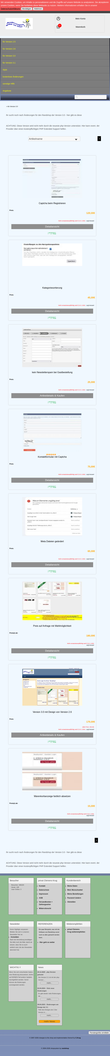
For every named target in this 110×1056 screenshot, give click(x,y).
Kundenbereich (74, 880)
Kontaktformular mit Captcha (52, 457)
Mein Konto (80, 19)
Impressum (43, 894)
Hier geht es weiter (47, 942)
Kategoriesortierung (52, 288)
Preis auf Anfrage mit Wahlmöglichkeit (52, 626)
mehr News (49, 1021)
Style (5, 70)
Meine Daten (72, 886)
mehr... (49, 983)
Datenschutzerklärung (10, 9)
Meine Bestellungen (75, 894)
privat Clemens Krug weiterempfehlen (76, 930)
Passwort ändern (74, 898)
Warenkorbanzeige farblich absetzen (52, 796)
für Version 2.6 (9, 49)
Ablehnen (38, 9)
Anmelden (15, 937)
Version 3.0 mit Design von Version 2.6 (52, 712)
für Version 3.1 (9, 63)
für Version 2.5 (9, 42)
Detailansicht (52, 226)
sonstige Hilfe (9, 84)
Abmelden (71, 902)
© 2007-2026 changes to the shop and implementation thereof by (55, 1038)
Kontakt (42, 886)
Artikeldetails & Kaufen (52, 395)
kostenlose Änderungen (13, 77)
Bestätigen (26, 9)
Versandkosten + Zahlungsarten (46, 903)
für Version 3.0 (9, 56)
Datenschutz (44, 890)
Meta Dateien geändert (52, 541)
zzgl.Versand (90, 645)
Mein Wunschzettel (75, 890)
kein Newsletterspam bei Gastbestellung (52, 372)
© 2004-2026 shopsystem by (55, 1048)
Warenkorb (80, 27)
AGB (41, 898)
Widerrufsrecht (45, 908)
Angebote (7, 91)
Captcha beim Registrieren (52, 203)
